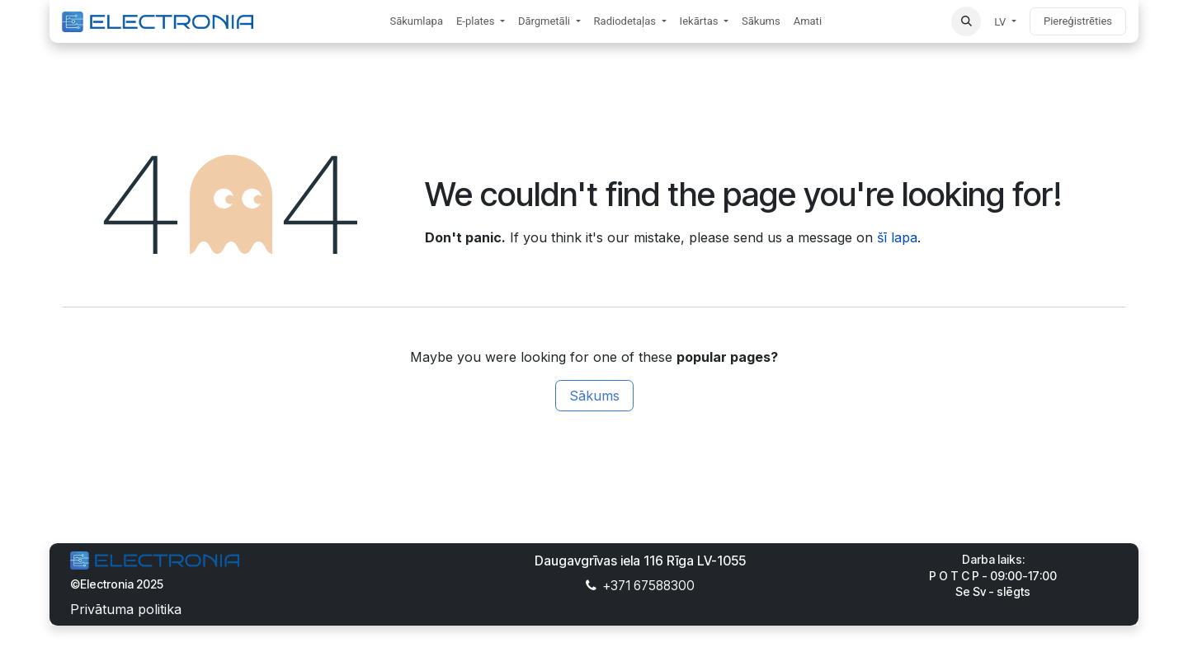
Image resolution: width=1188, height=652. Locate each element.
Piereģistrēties (1078, 21)
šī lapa (897, 237)
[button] (966, 21)
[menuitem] (416, 21)
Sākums (594, 395)
